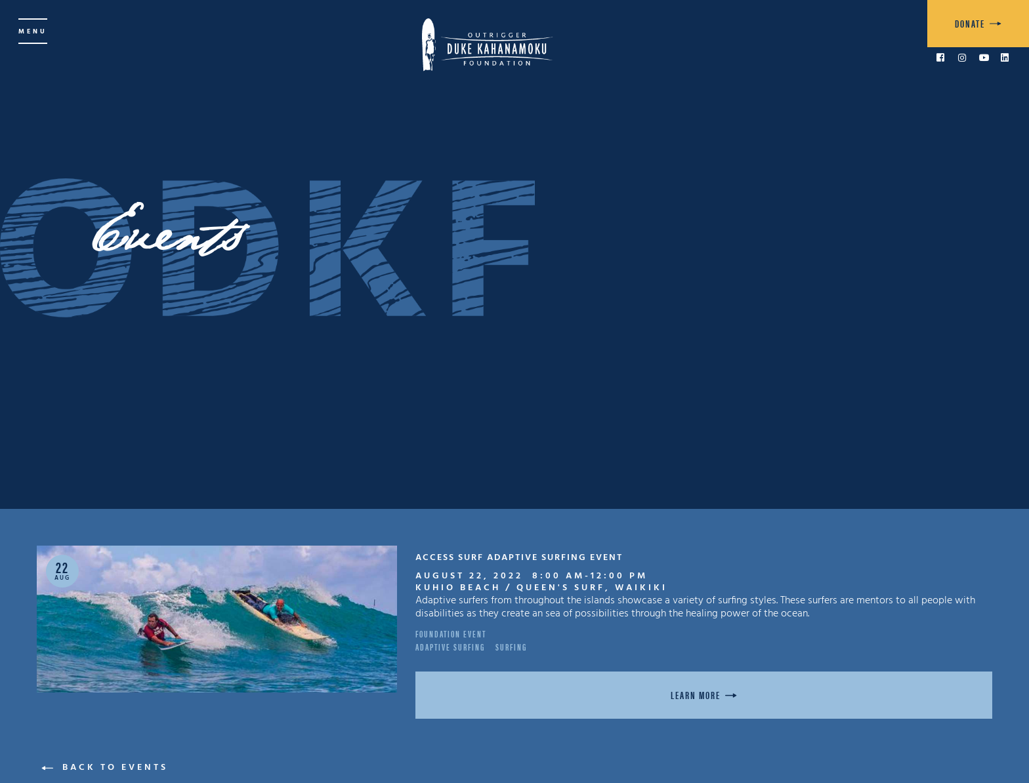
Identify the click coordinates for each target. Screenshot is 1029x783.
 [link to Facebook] (940, 57)
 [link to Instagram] (962, 57)
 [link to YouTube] (984, 57)
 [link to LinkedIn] (1005, 57)
